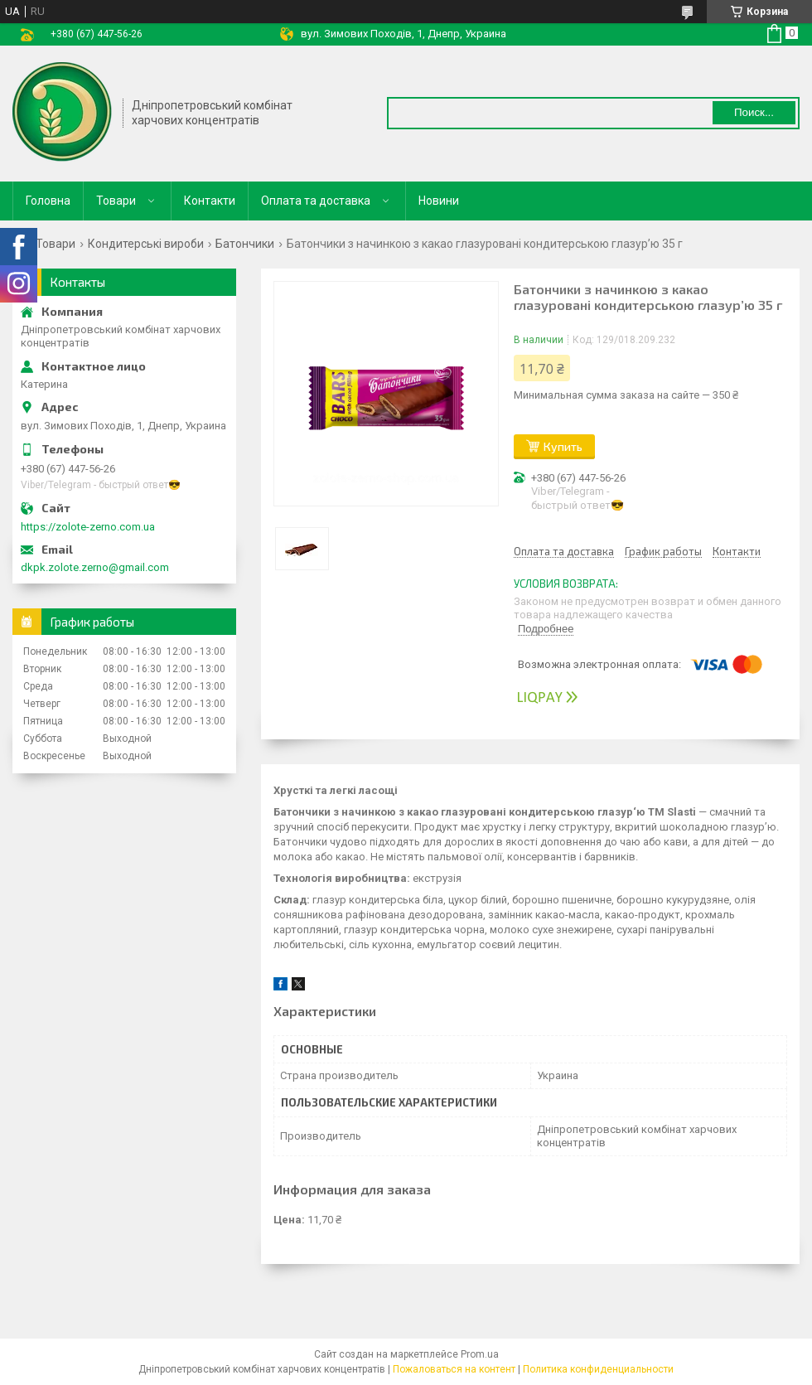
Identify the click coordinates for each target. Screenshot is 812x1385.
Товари (116, 200)
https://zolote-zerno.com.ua (88, 527)
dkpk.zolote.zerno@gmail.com (95, 567)
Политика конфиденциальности (598, 1369)
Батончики (244, 243)
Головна (48, 200)
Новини (438, 200)
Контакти (209, 200)
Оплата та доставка (315, 200)
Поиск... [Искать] (754, 112)
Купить (563, 446)
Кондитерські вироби (146, 243)
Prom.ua (480, 1354)
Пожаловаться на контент (454, 1369)
